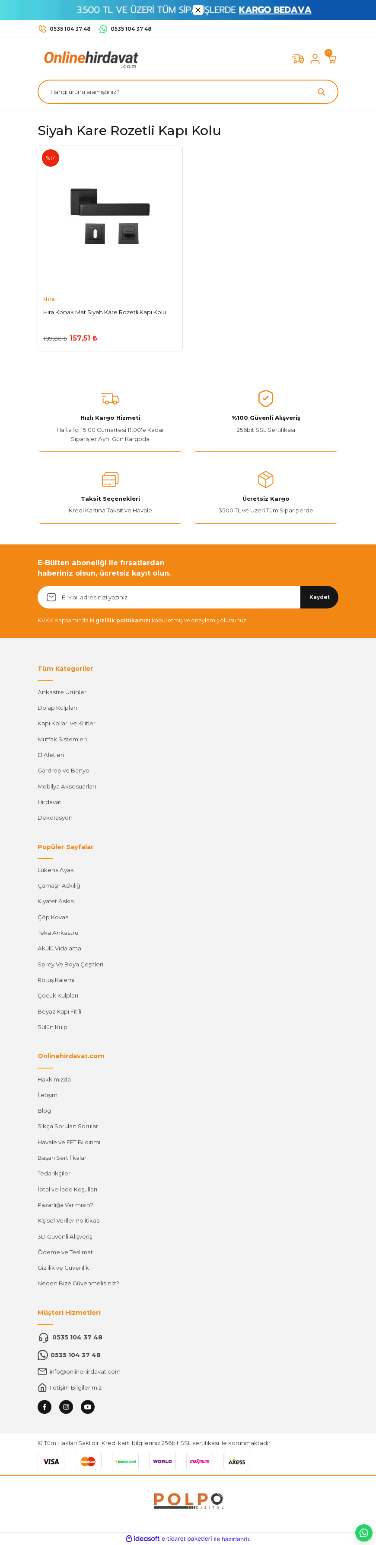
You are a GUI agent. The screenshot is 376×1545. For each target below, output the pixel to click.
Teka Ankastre (58, 932)
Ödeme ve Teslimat (65, 1252)
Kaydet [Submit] (319, 597)
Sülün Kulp (52, 1027)
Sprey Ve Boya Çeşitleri (70, 964)
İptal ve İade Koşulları (67, 1189)
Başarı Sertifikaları (63, 1157)
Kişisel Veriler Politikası (69, 1220)
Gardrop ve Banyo (63, 770)
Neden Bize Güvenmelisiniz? (78, 1283)
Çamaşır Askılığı (60, 885)
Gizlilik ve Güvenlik (63, 1267)
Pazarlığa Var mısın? (65, 1204)
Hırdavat (49, 801)
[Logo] (89, 58)
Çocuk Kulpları (58, 995)
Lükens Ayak (56, 869)
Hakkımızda (54, 1079)
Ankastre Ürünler (62, 692)
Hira (49, 299)
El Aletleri (51, 754)
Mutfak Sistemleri (62, 739)
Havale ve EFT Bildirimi (69, 1142)
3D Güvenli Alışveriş (65, 1236)
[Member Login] (315, 59)
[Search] (188, 92)
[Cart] (332, 59)
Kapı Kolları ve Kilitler (67, 723)
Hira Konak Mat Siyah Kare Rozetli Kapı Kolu (104, 312)
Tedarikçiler (54, 1173)
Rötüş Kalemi (56, 979)
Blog (44, 1110)
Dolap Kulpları (57, 707)
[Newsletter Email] (188, 597)
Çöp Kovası (54, 917)
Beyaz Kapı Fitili (59, 1011)
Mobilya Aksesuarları (67, 786)
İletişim (47, 1094)
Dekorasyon (55, 817)
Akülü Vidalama (59, 948)
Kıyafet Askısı (56, 901)
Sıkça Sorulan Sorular (68, 1126)
